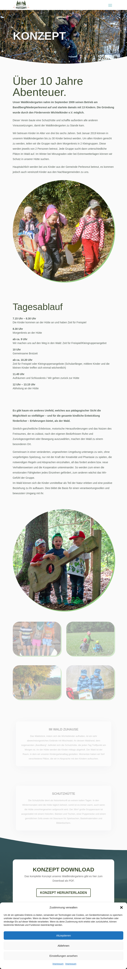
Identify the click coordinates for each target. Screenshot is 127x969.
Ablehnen (63, 945)
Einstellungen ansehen (63, 955)
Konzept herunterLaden (63, 893)
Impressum (58, 964)
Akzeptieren (63, 935)
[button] (121, 907)
